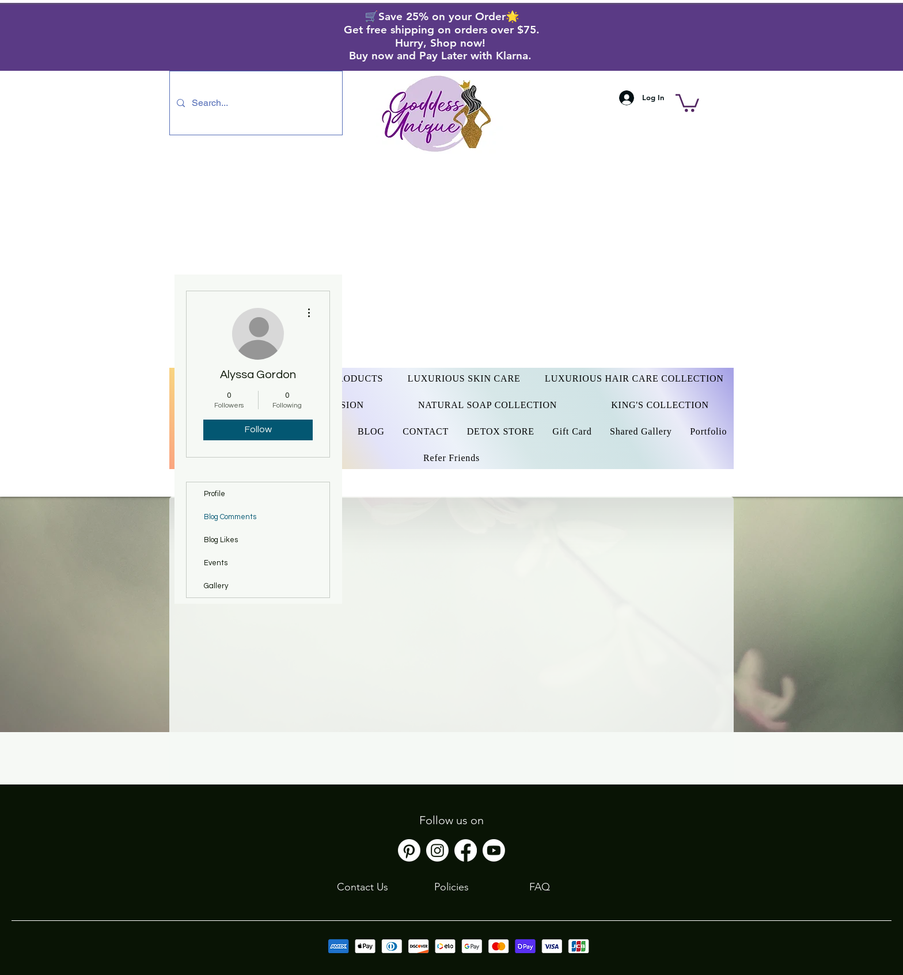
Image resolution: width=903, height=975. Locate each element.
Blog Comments (230, 517)
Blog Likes (221, 540)
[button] (687, 102)
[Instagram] (437, 850)
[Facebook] (465, 850)
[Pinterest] (409, 850)
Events (215, 563)
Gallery (216, 586)
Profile (214, 494)
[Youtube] (494, 850)
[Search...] (255, 103)
